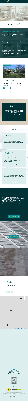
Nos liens (19, 395)
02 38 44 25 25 (10, 290)
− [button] (24, 301)
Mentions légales (13, 395)
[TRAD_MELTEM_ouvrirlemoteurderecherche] (3, 4)
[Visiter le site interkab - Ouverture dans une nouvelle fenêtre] (16, 391)
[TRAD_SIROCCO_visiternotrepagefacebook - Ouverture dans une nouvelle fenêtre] (7, 297)
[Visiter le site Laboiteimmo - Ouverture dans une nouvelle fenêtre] (14, 399)
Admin (17, 395)
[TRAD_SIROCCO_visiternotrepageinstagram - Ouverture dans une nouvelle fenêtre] (9, 297)
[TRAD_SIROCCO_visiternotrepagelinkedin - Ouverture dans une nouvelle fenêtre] (12, 297)
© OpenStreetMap (23, 330)
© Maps (18, 330)
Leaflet (15, 330)
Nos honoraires (5, 395)
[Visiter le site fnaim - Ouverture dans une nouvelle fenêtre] (9, 391)
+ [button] (24, 299)
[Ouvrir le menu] (22, 4)
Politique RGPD (23, 395)
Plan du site (9, 395)
